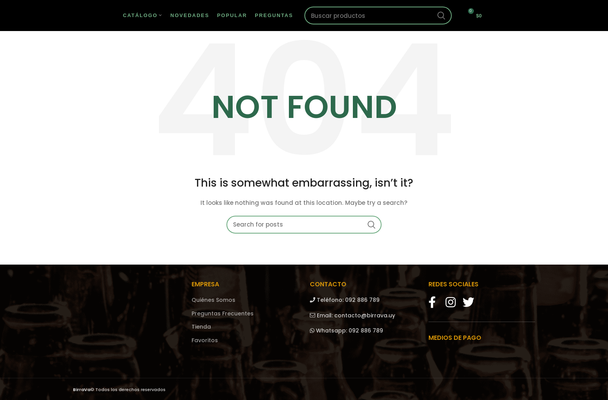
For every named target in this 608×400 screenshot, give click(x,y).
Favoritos (205, 340)
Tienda (201, 327)
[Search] (378, 15)
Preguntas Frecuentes (223, 313)
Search (441, 15)
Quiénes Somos (213, 300)
